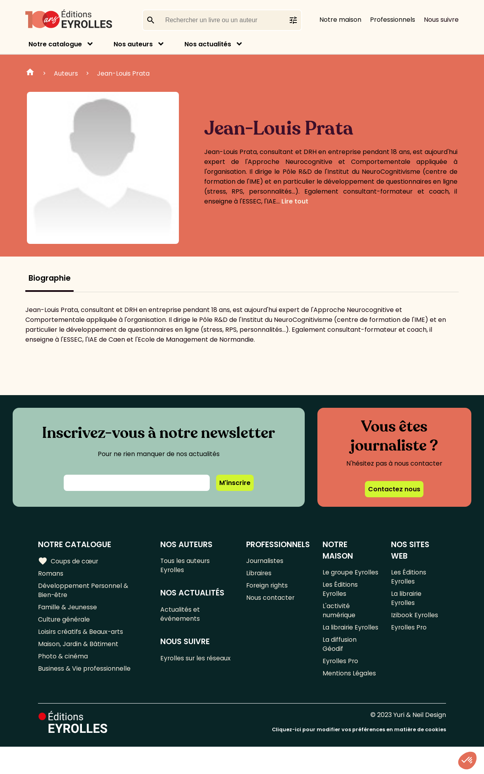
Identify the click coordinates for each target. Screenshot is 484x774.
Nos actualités (207, 44)
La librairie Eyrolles (338, 646)
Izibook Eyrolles (414, 618)
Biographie (49, 278)
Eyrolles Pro (341, 687)
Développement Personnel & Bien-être (83, 592)
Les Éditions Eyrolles (340, 600)
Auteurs (66, 73)
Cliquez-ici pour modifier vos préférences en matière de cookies (359, 757)
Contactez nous (394, 489)
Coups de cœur (68, 561)
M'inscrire (235, 482)
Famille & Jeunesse (67, 610)
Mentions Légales (349, 700)
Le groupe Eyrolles (338, 577)
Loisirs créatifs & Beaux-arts (81, 636)
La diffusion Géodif (340, 669)
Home (30, 73)
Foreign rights (267, 587)
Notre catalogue (55, 44)
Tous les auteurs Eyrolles (186, 566)
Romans (50, 574)
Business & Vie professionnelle (84, 675)
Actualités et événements (180, 616)
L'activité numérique (339, 623)
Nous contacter (270, 600)
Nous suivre (441, 19)
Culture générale (64, 623)
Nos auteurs (133, 44)
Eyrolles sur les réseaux (196, 661)
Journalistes (265, 561)
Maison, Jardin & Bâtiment (78, 649)
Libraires (259, 574)
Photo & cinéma (63, 662)
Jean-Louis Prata (123, 73)
